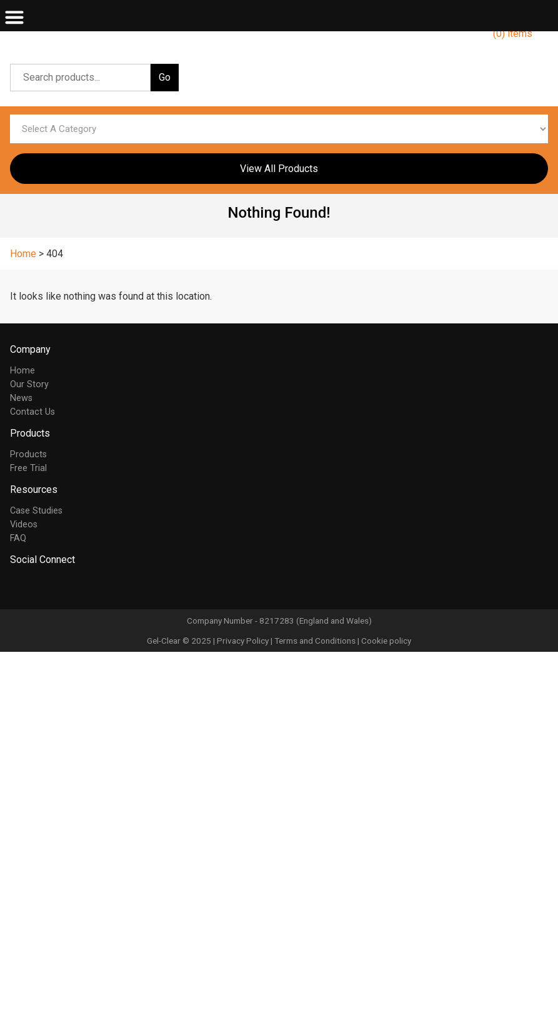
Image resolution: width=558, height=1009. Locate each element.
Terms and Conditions (315, 641)
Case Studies (36, 510)
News (21, 398)
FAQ (18, 538)
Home (22, 370)
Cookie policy (386, 641)
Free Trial (28, 468)
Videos (23, 524)
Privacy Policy (243, 641)
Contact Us (32, 412)
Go (165, 77)
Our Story (29, 384)
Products (28, 454)
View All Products (279, 169)
